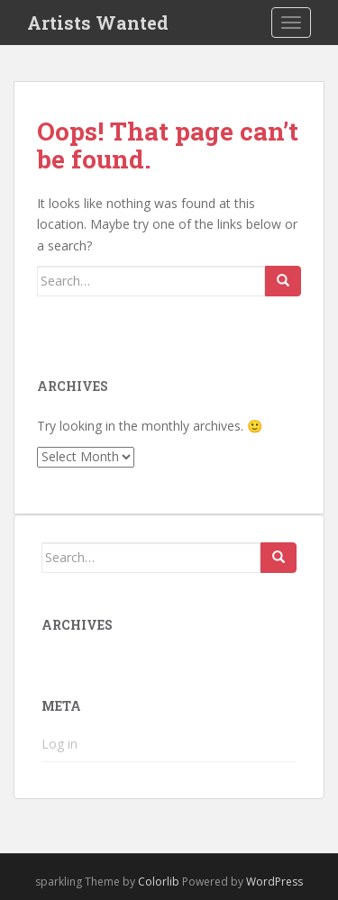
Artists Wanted (98, 22)
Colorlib (158, 881)
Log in (59, 743)
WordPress (274, 881)
